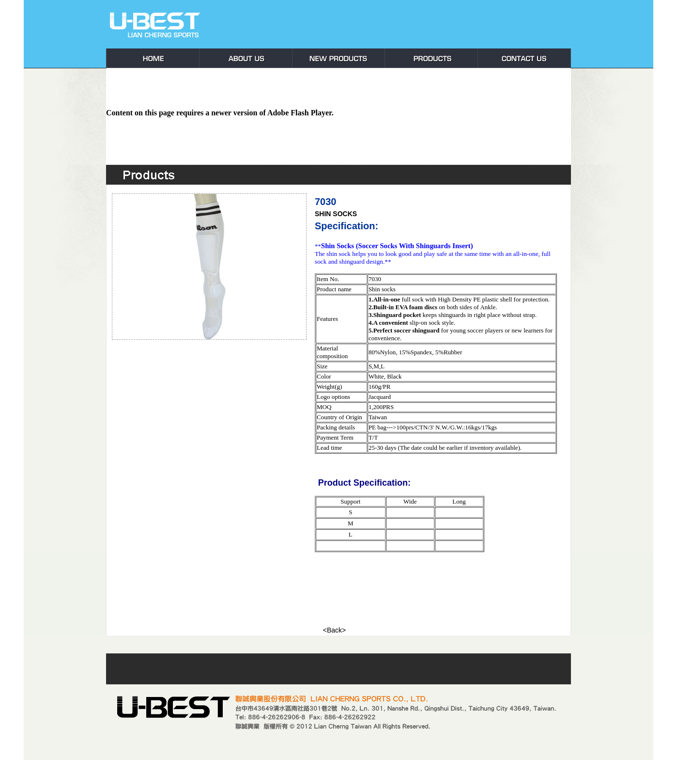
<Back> (334, 630)
